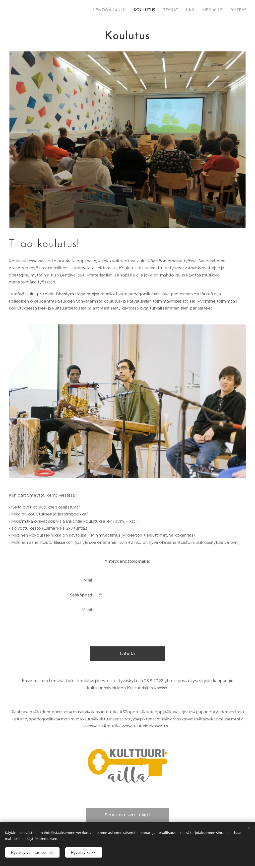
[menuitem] (114, 10)
